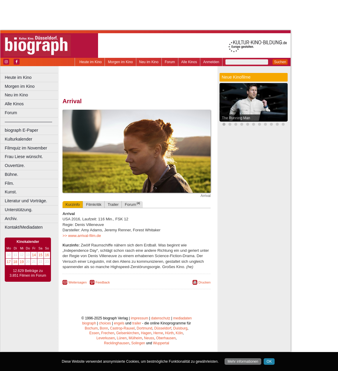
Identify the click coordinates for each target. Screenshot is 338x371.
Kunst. (11, 192)
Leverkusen (106, 338)
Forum (170, 62)
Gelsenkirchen (127, 333)
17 (9, 262)
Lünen (121, 338)
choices (105, 323)
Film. (9, 183)
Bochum (91, 328)
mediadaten (182, 318)
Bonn (104, 328)
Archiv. (11, 218)
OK (269, 361)
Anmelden (211, 62)
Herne (158, 333)
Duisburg (180, 328)
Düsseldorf (162, 328)
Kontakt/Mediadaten (24, 227)
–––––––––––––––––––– (28, 121)
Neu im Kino (148, 62)
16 (47, 255)
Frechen (107, 333)
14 (34, 255)
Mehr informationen (243, 361)
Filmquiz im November (26, 148)
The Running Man (236, 118)
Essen (94, 333)
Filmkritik (93, 204)
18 (15, 262)
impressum (139, 318)
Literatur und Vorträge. (26, 200)
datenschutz (160, 318)
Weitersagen (77, 282)
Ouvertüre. (15, 165)
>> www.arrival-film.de (82, 235)
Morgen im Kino (120, 62)
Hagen (146, 333)
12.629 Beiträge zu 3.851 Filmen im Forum (27, 273)
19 (22, 262)
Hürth (169, 333)
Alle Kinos (189, 62)
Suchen (280, 62)
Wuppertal (161, 343)
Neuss (149, 338)
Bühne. (11, 174)
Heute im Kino (90, 62)
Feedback (103, 282)
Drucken (204, 282)
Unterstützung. (19, 209)
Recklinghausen (116, 343)
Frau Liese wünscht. (24, 156)
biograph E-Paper (21, 130)
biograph (89, 323)
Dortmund (144, 328)
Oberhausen (166, 338)
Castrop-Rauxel (122, 328)
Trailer (113, 204)
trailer (136, 323)
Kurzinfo (72, 204)
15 (40, 255)
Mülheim (135, 338)
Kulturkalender (18, 139)
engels (119, 323)
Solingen (138, 343)
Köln (179, 333)
